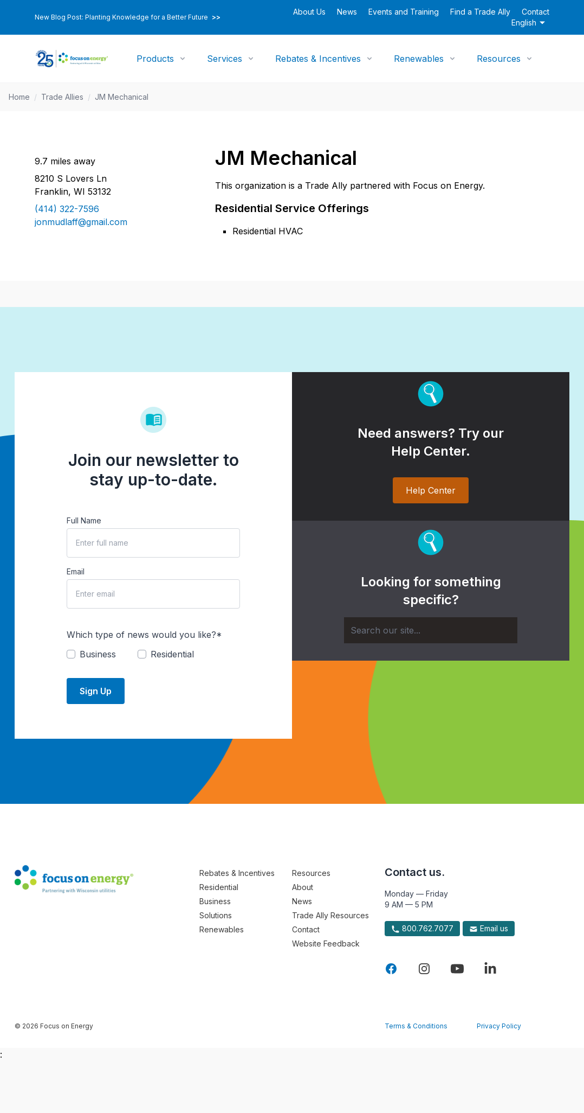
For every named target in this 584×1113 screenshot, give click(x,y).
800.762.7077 (422, 928)
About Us (309, 11)
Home (19, 96)
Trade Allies (62, 96)
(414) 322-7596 (67, 208)
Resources (499, 58)
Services (224, 58)
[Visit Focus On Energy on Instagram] (424, 968)
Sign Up (96, 691)
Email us (488, 928)
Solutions (215, 915)
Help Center (431, 490)
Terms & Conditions (416, 1026)
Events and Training (403, 11)
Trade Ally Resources (330, 915)
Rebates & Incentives (318, 58)
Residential (218, 887)
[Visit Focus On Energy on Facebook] (391, 968)
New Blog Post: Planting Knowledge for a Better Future (127, 17)
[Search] (430, 630)
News (347, 11)
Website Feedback (326, 943)
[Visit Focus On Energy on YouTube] (457, 968)
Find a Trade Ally (480, 11)
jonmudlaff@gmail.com (81, 221)
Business (215, 901)
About (302, 887)
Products (155, 58)
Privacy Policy (499, 1026)
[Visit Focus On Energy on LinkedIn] (490, 968)
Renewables (419, 58)
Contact (535, 11)
